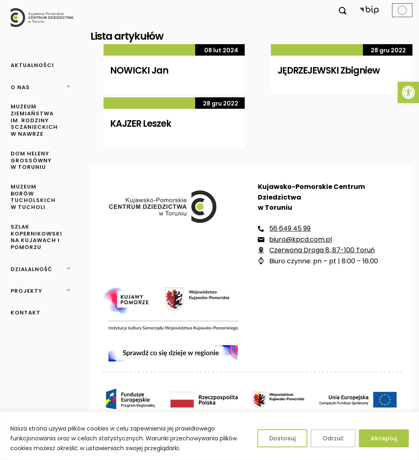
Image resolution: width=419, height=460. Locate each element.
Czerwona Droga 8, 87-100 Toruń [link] (322, 250)
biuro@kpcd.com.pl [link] (300, 239)
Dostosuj (282, 438)
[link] (408, 92)
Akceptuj (384, 438)
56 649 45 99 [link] (290, 228)
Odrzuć (333, 438)
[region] (209, 435)
